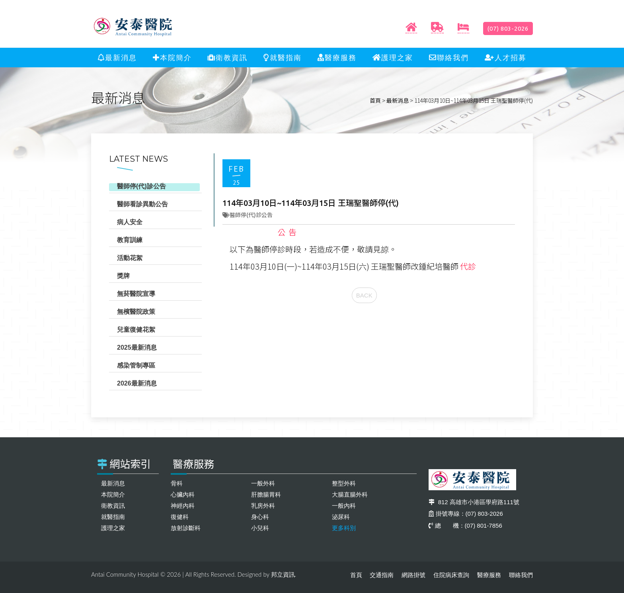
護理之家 (392, 58)
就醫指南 (282, 58)
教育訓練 (129, 240)
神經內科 (183, 505)
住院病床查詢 (451, 574)
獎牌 (123, 275)
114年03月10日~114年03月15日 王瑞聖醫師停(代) (310, 202)
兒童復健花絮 (136, 329)
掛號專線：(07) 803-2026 (466, 513)
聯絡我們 (449, 58)
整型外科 (344, 483)
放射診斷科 (186, 528)
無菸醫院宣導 (136, 293)
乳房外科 (263, 505)
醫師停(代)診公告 (141, 186)
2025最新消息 (137, 347)
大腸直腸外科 (350, 494)
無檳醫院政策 (136, 311)
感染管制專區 (136, 365)
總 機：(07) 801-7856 (465, 525)
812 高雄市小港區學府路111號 (474, 502)
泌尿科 (341, 516)
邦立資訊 (283, 574)
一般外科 (263, 483)
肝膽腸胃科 (266, 494)
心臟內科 (183, 494)
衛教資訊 (228, 58)
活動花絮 (129, 257)
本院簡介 (172, 58)
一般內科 (344, 505)
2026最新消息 (137, 383)
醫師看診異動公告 (142, 204)
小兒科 (260, 528)
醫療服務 (337, 58)
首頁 (375, 100)
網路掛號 (413, 574)
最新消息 (117, 58)
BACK (364, 295)
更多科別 (344, 528)
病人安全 (129, 222)
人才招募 (505, 58)
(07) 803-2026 (508, 28)
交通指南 (382, 574)
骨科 (177, 483)
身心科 (260, 516)
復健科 (180, 516)
